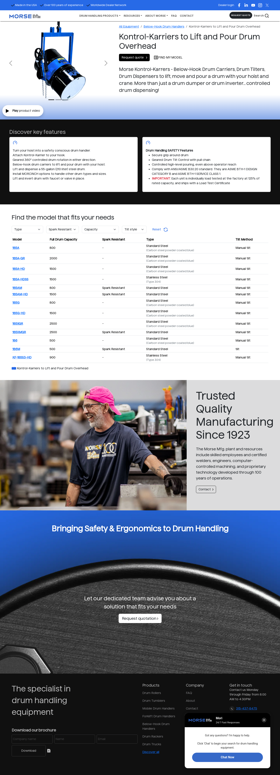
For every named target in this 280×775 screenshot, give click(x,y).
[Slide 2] (65, 100)
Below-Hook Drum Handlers (164, 26)
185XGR (17, 323)
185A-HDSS (20, 279)
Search (261, 15)
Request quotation (140, 618)
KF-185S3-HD (22, 357)
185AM (17, 287)
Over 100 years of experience (61, 5)
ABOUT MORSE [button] (155, 15)
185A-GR (18, 258)
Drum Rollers (151, 693)
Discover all (150, 752)
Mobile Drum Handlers (158, 708)
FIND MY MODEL (168, 57)
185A (15, 247)
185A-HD (18, 268)
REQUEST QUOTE (240, 15)
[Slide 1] (58, 100)
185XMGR (19, 332)
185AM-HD (20, 294)
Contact (206, 489)
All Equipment (129, 26)
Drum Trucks (151, 744)
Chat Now (227, 757)
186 (14, 340)
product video (23, 111)
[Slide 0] (51, 100)
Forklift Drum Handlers (158, 716)
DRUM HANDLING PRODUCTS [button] (98, 15)
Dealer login (226, 5)
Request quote (134, 57)
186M (16, 349)
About (190, 700)
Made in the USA (24, 5)
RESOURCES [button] (132, 15)
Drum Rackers (152, 736)
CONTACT (187, 15)
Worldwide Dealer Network (106, 5)
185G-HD (18, 313)
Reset (160, 229)
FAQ (174, 15)
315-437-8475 (246, 708)
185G (15, 302)
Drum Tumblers (153, 700)
